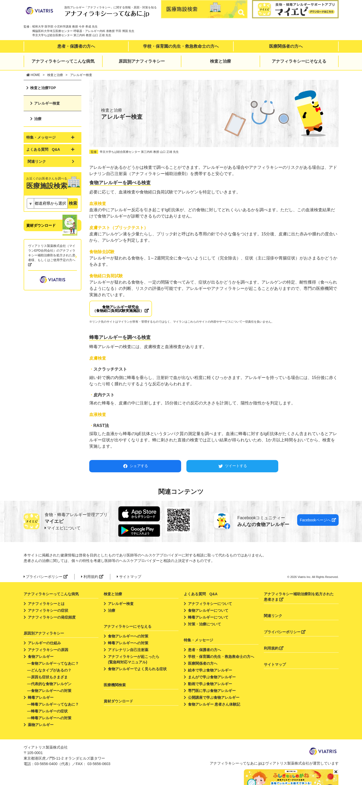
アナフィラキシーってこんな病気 (63, 61)
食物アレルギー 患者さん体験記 (214, 704)
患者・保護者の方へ (76, 46)
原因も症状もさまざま (49, 677)
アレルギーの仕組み (44, 643)
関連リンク (37, 161)
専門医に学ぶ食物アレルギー (212, 691)
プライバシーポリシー (46, 577)
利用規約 (92, 577)
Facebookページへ (318, 520)
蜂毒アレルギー (41, 697)
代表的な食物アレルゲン (51, 684)
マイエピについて (63, 528)
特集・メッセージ (198, 640)
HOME (33, 75)
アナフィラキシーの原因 (48, 650)
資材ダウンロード (41, 225)
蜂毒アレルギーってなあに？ (55, 704)
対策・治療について (204, 624)
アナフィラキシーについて (210, 604)
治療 (37, 119)
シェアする (135, 466)
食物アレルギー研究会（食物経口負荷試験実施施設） (120, 309)
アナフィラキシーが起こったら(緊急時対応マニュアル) (133, 659)
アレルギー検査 (47, 103)
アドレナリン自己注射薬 (128, 650)
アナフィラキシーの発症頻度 (52, 617)
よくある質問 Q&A (201, 594)
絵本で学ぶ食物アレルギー (210, 670)
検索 (73, 203)
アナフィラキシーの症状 (48, 610)
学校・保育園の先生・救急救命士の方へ (181, 46)
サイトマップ (129, 577)
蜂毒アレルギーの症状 (49, 711)
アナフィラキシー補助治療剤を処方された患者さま (299, 597)
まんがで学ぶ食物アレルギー (212, 677)
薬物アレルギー (41, 725)
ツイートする (232, 466)
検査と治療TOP (43, 88)
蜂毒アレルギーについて (208, 617)
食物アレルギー (41, 656)
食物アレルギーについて (208, 610)
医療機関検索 (115, 685)
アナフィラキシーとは (46, 604)
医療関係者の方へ (286, 46)
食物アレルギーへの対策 (51, 691)
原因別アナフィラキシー (142, 61)
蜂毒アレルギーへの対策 (51, 718)
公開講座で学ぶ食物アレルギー (213, 697)
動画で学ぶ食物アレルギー (210, 684)
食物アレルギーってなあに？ (55, 663)
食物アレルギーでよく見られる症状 (137, 669)
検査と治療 (220, 61)
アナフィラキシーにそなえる (299, 61)
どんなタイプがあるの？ (51, 670)
